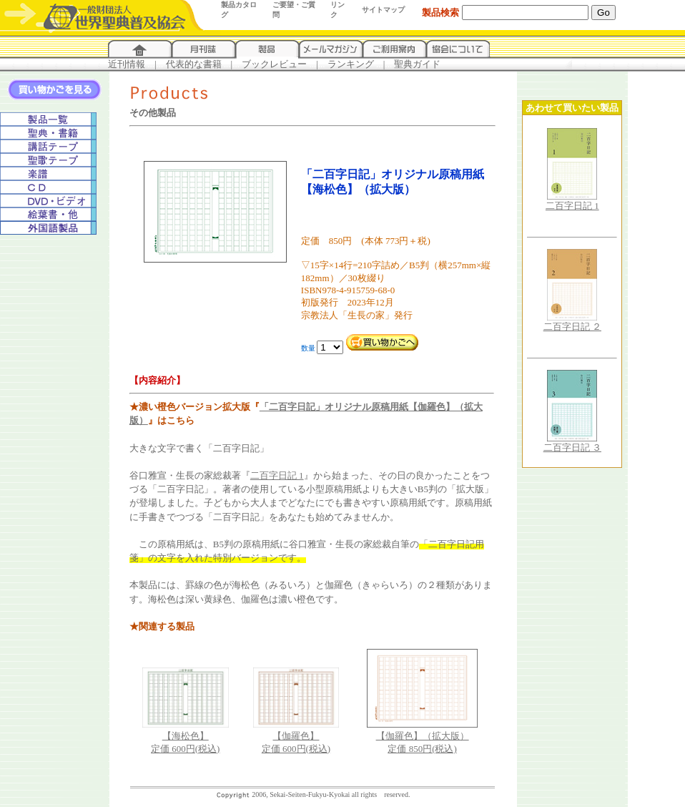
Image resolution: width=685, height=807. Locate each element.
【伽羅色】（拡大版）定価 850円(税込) (422, 737)
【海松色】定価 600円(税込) (185, 737)
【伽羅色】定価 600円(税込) (296, 737)
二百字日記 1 (277, 475)
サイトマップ (383, 10)
